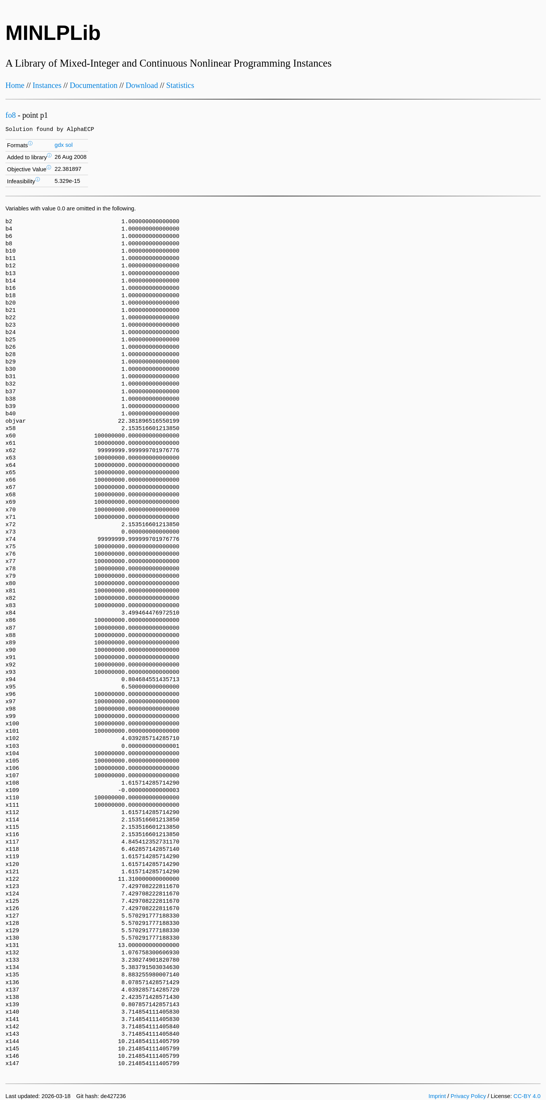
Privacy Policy (468, 1096)
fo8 (10, 115)
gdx (59, 145)
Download (142, 85)
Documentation (93, 85)
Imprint (437, 1096)
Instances (47, 85)
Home (14, 85)
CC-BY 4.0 (527, 1096)
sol (69, 145)
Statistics (180, 85)
